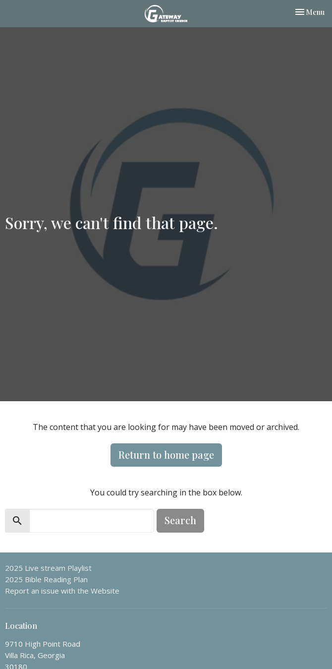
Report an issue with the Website (62, 591)
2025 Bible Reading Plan (46, 579)
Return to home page (166, 454)
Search (180, 520)
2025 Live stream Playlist (48, 568)
